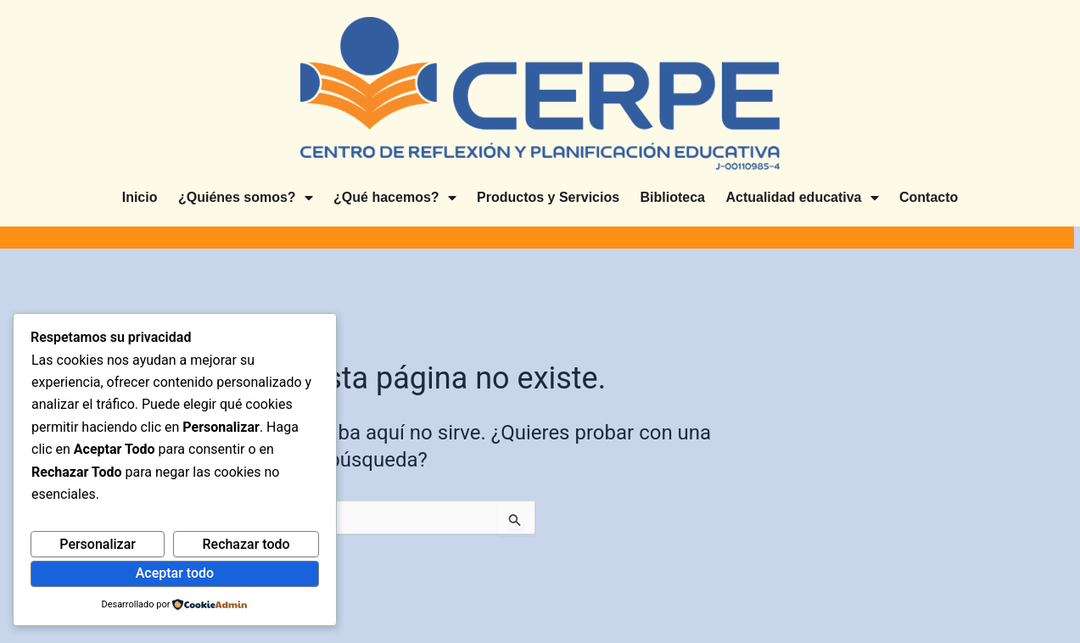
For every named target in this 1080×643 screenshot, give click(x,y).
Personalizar (97, 544)
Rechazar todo (245, 544)
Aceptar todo (175, 573)
